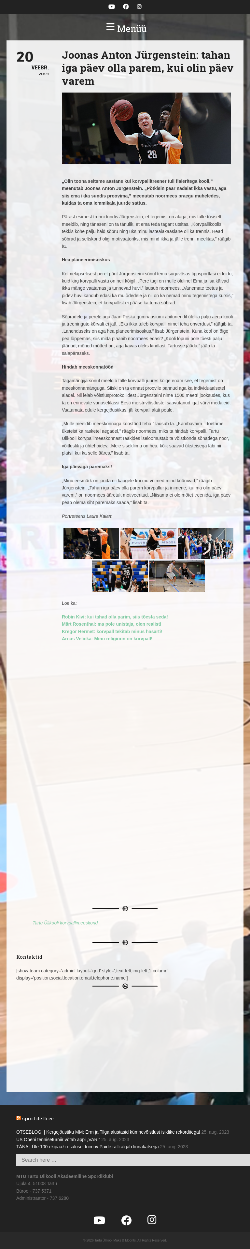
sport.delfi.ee (38, 1118)
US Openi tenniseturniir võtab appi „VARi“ (58, 1139)
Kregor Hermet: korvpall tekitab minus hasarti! (112, 631)
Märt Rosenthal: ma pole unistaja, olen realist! (111, 624)
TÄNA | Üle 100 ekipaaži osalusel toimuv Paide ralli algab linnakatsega (87, 1146)
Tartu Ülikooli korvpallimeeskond (65, 922)
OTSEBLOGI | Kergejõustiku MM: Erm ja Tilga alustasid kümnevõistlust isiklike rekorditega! (108, 1132)
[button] (125, 28)
